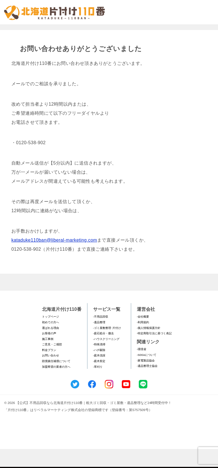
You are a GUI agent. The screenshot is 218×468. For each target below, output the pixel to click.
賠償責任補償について (56, 380)
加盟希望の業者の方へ (56, 385)
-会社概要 (143, 335)
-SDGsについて (146, 373)
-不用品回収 (100, 335)
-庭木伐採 (99, 374)
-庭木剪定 (99, 380)
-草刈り (97, 385)
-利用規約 (143, 341)
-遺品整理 (99, 341)
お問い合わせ (50, 374)
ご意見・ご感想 (52, 363)
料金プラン (49, 369)
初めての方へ (50, 341)
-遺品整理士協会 (147, 385)
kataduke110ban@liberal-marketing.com (54, 259)
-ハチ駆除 (99, 369)
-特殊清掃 (99, 363)
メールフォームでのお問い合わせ (167, 33)
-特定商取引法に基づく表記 (154, 352)
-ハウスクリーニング (106, 357)
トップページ (50, 335)
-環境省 (141, 368)
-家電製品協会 (146, 379)
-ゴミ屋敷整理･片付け (107, 346)
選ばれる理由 (50, 346)
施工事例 (47, 357)
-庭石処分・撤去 (103, 352)
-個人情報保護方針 (148, 346)
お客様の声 (49, 352)
